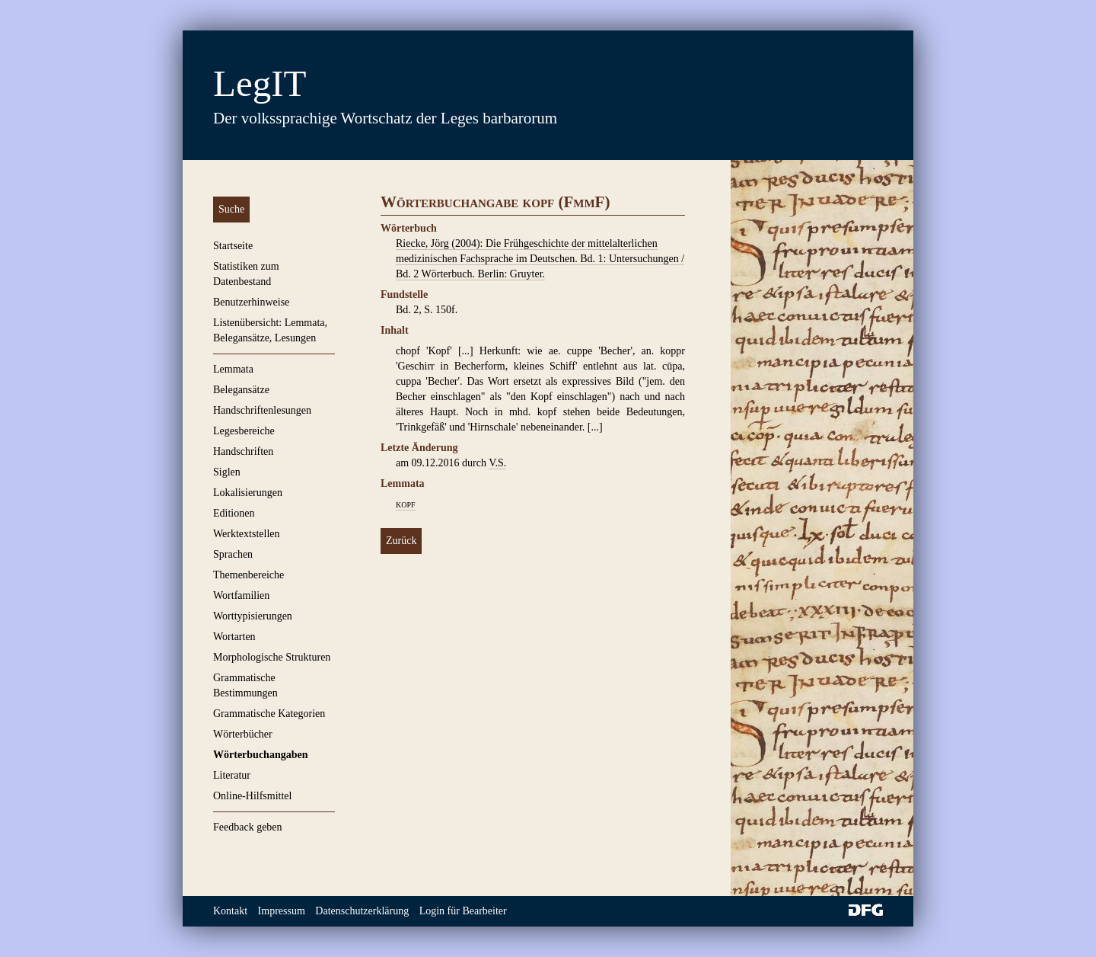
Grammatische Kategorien (269, 713)
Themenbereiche (248, 575)
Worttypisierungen (252, 616)
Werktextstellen (246, 533)
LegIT (259, 83)
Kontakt (230, 911)
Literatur (231, 775)
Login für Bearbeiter (463, 911)
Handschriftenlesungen (262, 410)
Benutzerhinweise (251, 302)
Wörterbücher (242, 734)
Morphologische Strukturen (271, 657)
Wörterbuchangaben (260, 754)
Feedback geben (247, 827)
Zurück (401, 540)
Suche (231, 209)
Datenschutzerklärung (362, 911)
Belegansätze (241, 389)
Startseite (233, 245)
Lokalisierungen (247, 492)
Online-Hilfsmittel (252, 796)
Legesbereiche (244, 431)
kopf (406, 504)
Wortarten (234, 636)
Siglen (227, 472)
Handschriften (243, 451)
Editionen (233, 513)
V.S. (497, 463)
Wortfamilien (241, 595)
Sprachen (233, 554)
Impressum (281, 911)
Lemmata (233, 369)
